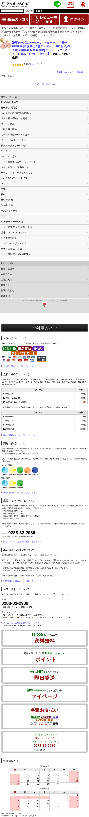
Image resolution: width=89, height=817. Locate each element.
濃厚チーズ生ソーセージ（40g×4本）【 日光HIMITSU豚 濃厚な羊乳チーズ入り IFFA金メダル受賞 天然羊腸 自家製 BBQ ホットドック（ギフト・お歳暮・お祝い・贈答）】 (43, 32)
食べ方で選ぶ (8, 124)
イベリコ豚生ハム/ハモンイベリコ (18, 162)
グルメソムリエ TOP (12, 28)
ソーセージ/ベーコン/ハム (14, 140)
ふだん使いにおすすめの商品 (16, 113)
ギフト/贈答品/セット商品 (14, 118)
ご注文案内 (6, 279)
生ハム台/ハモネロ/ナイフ (14, 178)
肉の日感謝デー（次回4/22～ (16, 254)
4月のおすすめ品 (9, 102)
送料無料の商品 (9, 129)
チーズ (4, 151)
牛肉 (3, 189)
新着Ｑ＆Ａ (6, 274)
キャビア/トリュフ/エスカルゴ (16, 227)
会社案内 (5, 296)
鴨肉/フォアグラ (9, 211)
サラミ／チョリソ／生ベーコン (17, 173)
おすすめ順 (68, 72)
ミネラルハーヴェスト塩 (13, 243)
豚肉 (3, 194)
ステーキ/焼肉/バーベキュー (15, 135)
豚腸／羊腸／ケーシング (13, 145)
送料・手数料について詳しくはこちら (20, 435)
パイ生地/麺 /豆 (8, 238)
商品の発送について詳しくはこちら (19, 492)
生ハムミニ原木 (9, 156)
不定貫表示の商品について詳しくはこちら (22, 581)
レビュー (51, 35)
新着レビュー (8, 268)
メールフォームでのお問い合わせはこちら (22, 623)
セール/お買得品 (9, 107)
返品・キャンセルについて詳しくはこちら (22, 542)
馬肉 (3, 216)
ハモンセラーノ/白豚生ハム (15, 167)
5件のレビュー (35, 64)
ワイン (4, 183)
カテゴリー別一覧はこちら (43, 84)
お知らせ (5, 285)
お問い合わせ (8, 290)
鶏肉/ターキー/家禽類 (12, 221)
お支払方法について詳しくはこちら (19, 366)
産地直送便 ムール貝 (11, 249)
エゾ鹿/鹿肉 (7, 200)
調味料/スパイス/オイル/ (13, 232)
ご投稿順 (79, 72)
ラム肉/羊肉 (7, 205)
